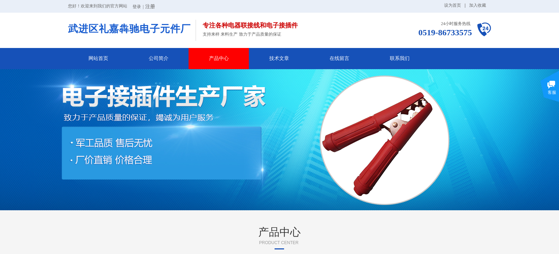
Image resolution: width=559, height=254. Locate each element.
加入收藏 (477, 5)
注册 (150, 6)
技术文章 (279, 58)
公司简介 (158, 58)
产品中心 (219, 58)
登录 (137, 6)
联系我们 (400, 58)
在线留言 (339, 58)
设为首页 (452, 5)
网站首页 (98, 58)
